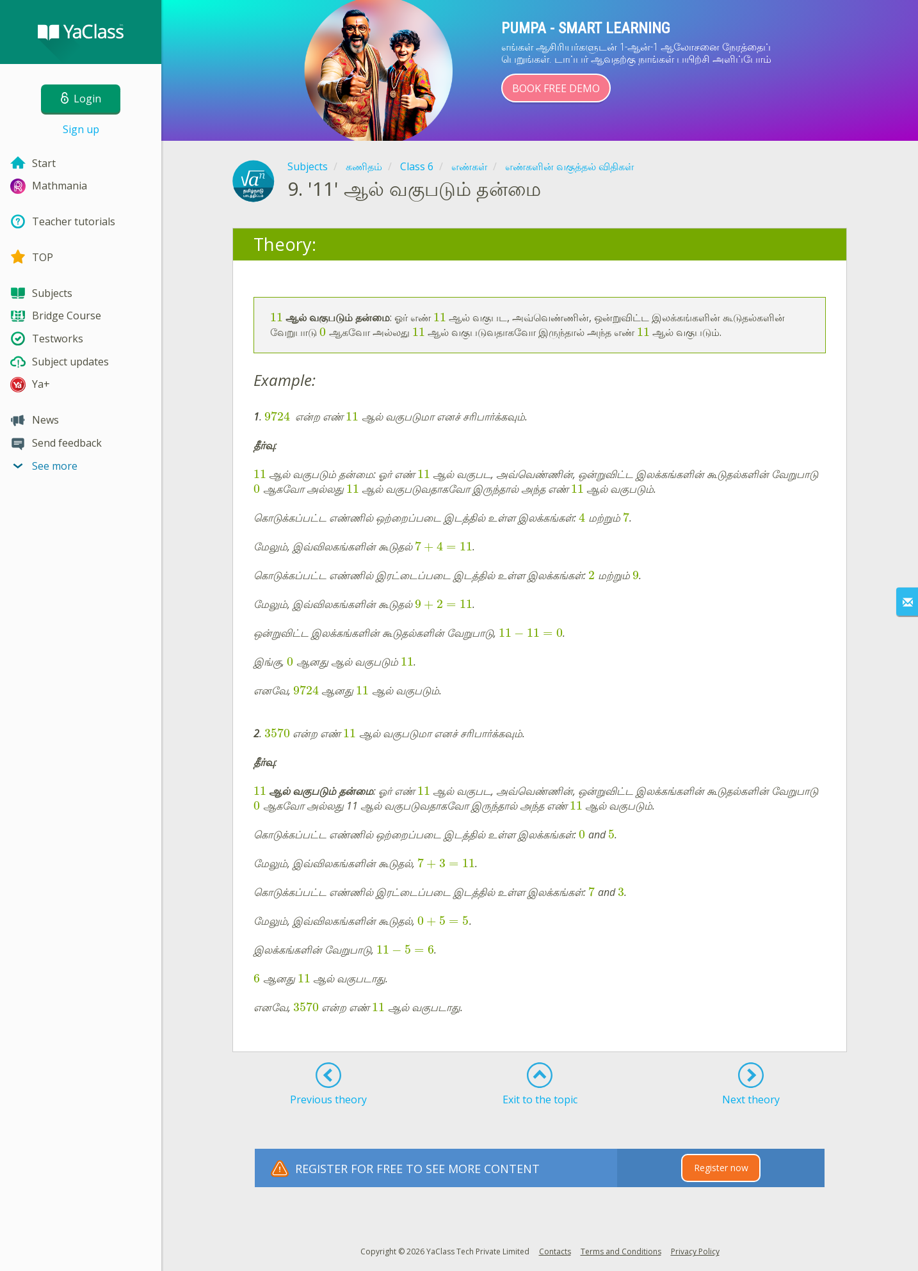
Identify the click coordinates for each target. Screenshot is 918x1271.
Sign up (81, 129)
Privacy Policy (695, 1251)
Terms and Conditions (621, 1251)
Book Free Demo (556, 88)
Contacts (555, 1251)
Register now (721, 1168)
